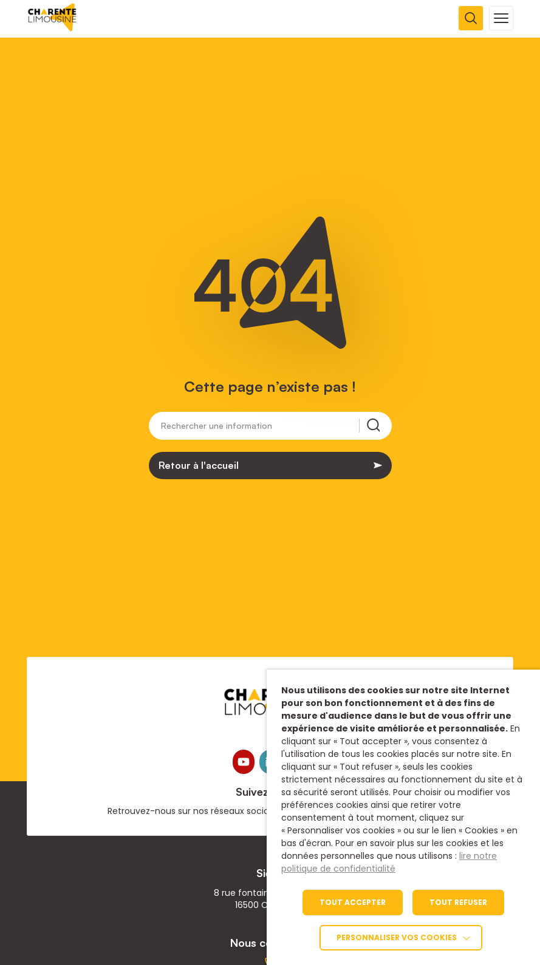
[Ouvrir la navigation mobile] (501, 18)
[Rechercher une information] (260, 428)
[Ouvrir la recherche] (471, 18)
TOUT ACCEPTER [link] (353, 902)
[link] (52, 28)
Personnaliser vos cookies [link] (397, 937)
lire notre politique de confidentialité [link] (389, 862)
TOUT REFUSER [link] (458, 902)
